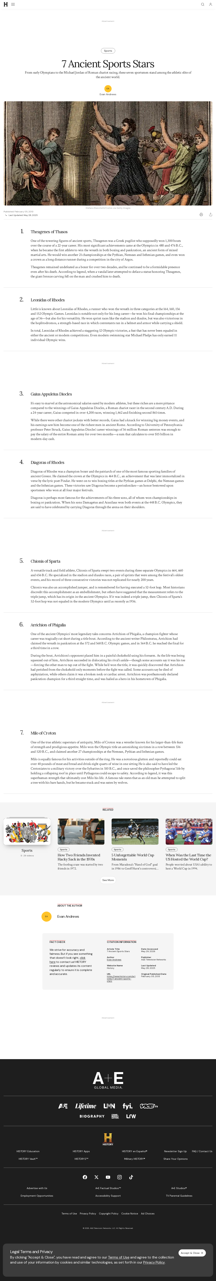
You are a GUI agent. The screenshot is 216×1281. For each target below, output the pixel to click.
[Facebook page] (85, 1177)
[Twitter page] (96, 1177)
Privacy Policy (154, 1262)
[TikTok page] (131, 1177)
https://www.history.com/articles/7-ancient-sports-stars (121, 978)
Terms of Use (118, 1257)
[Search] (202, 4)
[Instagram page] (119, 1177)
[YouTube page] (108, 1177)
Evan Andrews (114, 960)
